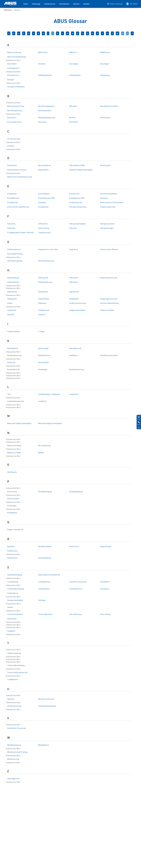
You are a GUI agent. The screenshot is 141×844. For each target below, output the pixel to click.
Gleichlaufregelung (14, 261)
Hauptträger (74, 299)
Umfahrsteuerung (14, 706)
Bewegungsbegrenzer (47, 118)
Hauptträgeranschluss (109, 299)
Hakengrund (43, 278)
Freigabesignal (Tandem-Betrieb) (20, 233)
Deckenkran (12, 165)
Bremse (72, 118)
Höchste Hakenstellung (109, 303)
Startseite (8, 10)
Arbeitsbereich (13, 75)
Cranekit (10, 146)
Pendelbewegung (45, 492)
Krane (25, 4)
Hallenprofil (74, 292)
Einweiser (104, 198)
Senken (10, 607)
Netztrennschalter (14, 446)
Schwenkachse (44, 589)
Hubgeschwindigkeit (77, 310)
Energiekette (43, 207)
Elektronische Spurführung (18, 207)
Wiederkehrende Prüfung (17, 752)
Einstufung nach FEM (46, 198)
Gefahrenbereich (14, 249)
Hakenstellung (13, 282)
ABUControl (42, 52)
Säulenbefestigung (14, 575)
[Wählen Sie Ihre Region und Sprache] (131, 3)
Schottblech (105, 582)
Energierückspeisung (77, 207)
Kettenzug (11, 362)
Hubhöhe (10, 315)
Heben (9, 303)
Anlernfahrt (11, 64)
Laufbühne (42, 401)
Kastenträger (43, 348)
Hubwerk (41, 315)
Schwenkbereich (75, 589)
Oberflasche (12, 472)
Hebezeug (42, 303)
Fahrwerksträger (107, 228)
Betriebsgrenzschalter (109, 106)
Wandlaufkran (43, 745)
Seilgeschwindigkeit (15, 600)
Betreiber (73, 106)
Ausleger (10, 80)
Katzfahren (73, 355)
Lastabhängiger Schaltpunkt (49, 394)
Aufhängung (105, 75)
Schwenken (104, 589)
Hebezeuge (36, 4)
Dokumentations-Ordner (17, 170)
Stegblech (11, 631)
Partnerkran (12, 492)
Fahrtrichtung (43, 228)
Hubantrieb (11, 310)
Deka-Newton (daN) (77, 165)
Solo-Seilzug (105, 614)
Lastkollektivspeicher (15, 401)
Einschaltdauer (44, 194)
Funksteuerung (44, 233)
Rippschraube (105, 546)
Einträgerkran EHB (76, 198)
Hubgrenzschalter (107, 310)
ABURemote (105, 52)
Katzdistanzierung (14, 355)
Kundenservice (49, 4)
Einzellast (42, 202)
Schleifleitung (12, 582)
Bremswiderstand (14, 122)
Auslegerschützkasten (16, 87)
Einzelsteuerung (75, 202)
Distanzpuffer (105, 165)
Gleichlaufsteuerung (46, 261)
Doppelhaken (43, 170)
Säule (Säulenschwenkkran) (49, 575)
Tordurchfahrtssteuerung (17, 672)
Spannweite (11, 619)
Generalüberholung (15, 254)
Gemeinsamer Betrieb (109, 249)
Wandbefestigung (14, 745)
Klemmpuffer (43, 362)
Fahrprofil (11, 228)
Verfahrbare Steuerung (16, 728)
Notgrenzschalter (14, 453)
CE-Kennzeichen (13, 139)
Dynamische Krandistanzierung (19, 177)
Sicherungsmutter (45, 614)
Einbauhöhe (12, 194)
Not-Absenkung (44, 446)
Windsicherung (13, 759)
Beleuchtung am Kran (15, 106)
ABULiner (73, 52)
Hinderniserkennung (77, 303)
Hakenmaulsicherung (108, 278)
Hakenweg (73, 282)
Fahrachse (11, 224)
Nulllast (41, 453)
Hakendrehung (13, 278)
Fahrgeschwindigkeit (77, 224)
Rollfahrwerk (12, 551)
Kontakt (86, 4)
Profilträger (12, 506)
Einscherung (74, 194)
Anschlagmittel (13, 68)
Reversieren (74, 546)
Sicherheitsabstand (15, 614)
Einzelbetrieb (12, 202)
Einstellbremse (13, 198)
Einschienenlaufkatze (108, 194)
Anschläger (104, 64)
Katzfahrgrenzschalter (109, 355)
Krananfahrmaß (13, 369)
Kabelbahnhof (12, 348)
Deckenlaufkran (44, 165)
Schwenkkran (12, 593)
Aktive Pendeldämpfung (16, 57)
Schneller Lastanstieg (77, 582)
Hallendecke (43, 292)
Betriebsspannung (14, 111)
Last (9, 394)
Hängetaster (12, 299)
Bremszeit (42, 122)
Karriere (76, 4)
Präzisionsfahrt (13, 499)
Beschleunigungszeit (46, 106)
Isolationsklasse (13, 331)
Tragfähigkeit (12, 679)
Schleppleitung (44, 582)
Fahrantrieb (42, 224)
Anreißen (41, 64)
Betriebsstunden (44, 111)
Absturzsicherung (14, 52)
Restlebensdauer (45, 546)
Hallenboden (12, 292)
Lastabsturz (73, 394)
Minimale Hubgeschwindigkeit (50, 423)
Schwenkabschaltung (15, 589)
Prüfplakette (12, 513)
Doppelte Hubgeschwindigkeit (81, 170)
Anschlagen (73, 64)
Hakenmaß (73, 278)
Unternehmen (64, 4)
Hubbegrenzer (44, 310)
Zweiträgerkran (13, 779)
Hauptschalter (43, 299)
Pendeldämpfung (76, 492)
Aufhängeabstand (45, 75)
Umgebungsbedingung (47, 706)
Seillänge (42, 600)
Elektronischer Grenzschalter (112, 202)
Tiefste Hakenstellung (16, 665)
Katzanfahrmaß (75, 348)
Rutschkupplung (44, 558)
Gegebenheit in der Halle (48, 249)
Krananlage (42, 369)
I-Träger (41, 331)
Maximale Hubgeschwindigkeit (19, 423)
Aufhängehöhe (75, 75)
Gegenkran (73, 249)
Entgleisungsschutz (108, 207)
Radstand (11, 546)
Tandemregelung (14, 653)
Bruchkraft (73, 122)
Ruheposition (12, 558)
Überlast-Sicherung (46, 699)
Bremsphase (105, 118)
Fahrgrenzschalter (107, 224)
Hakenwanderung (45, 282)
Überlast (10, 699)
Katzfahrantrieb (44, 355)
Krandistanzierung (76, 369)
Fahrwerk (73, 228)
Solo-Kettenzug (75, 614)
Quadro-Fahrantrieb (15, 530)
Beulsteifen (11, 118)
